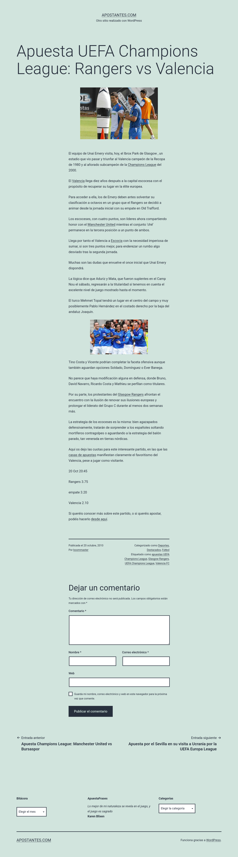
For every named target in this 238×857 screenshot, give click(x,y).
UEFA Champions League (139, 563)
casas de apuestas (82, 455)
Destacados (154, 549)
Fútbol (165, 549)
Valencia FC (162, 563)
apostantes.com (119, 15)
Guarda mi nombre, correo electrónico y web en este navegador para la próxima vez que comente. (120, 696)
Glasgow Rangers (131, 394)
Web (71, 673)
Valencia (78, 181)
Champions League (142, 165)
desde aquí (99, 519)
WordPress (213, 840)
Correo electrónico (135, 652)
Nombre (75, 652)
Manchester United (101, 224)
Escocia (116, 241)
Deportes (163, 545)
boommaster (80, 549)
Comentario (77, 611)
